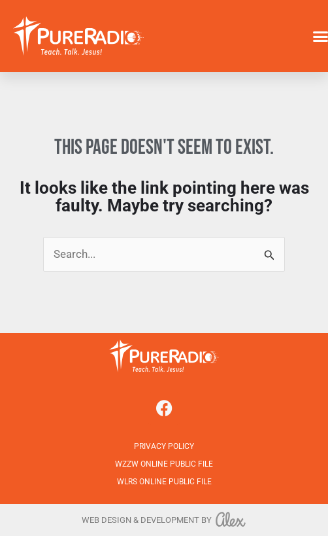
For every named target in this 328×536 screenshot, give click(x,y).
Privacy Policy (164, 446)
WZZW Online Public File (164, 464)
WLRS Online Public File (164, 481)
